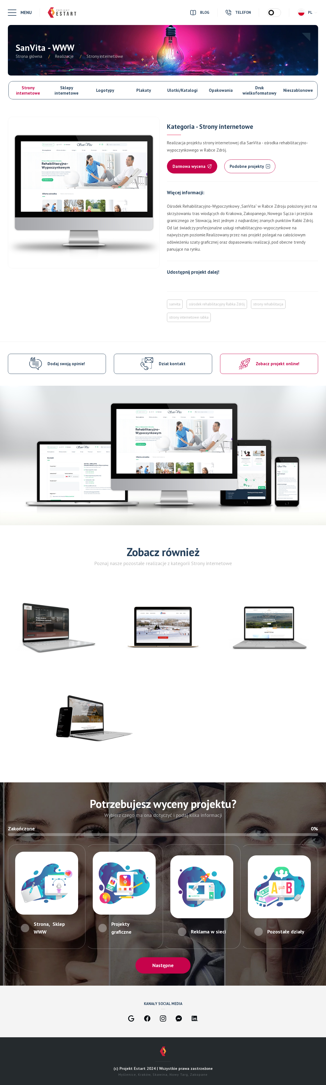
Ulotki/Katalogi (182, 90)
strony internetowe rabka (189, 317)
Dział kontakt (172, 363)
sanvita (174, 304)
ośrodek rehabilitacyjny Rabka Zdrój (217, 304)
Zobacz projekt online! (277, 363)
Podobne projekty (250, 166)
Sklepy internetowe (66, 90)
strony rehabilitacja (268, 304)
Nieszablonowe (298, 90)
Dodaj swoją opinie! (66, 363)
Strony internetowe (28, 90)
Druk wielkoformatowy (259, 90)
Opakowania (221, 90)
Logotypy (105, 90)
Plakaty (143, 90)
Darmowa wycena (192, 166)
